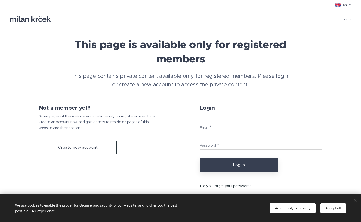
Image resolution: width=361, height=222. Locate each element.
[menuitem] (346, 19)
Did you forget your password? (225, 185)
